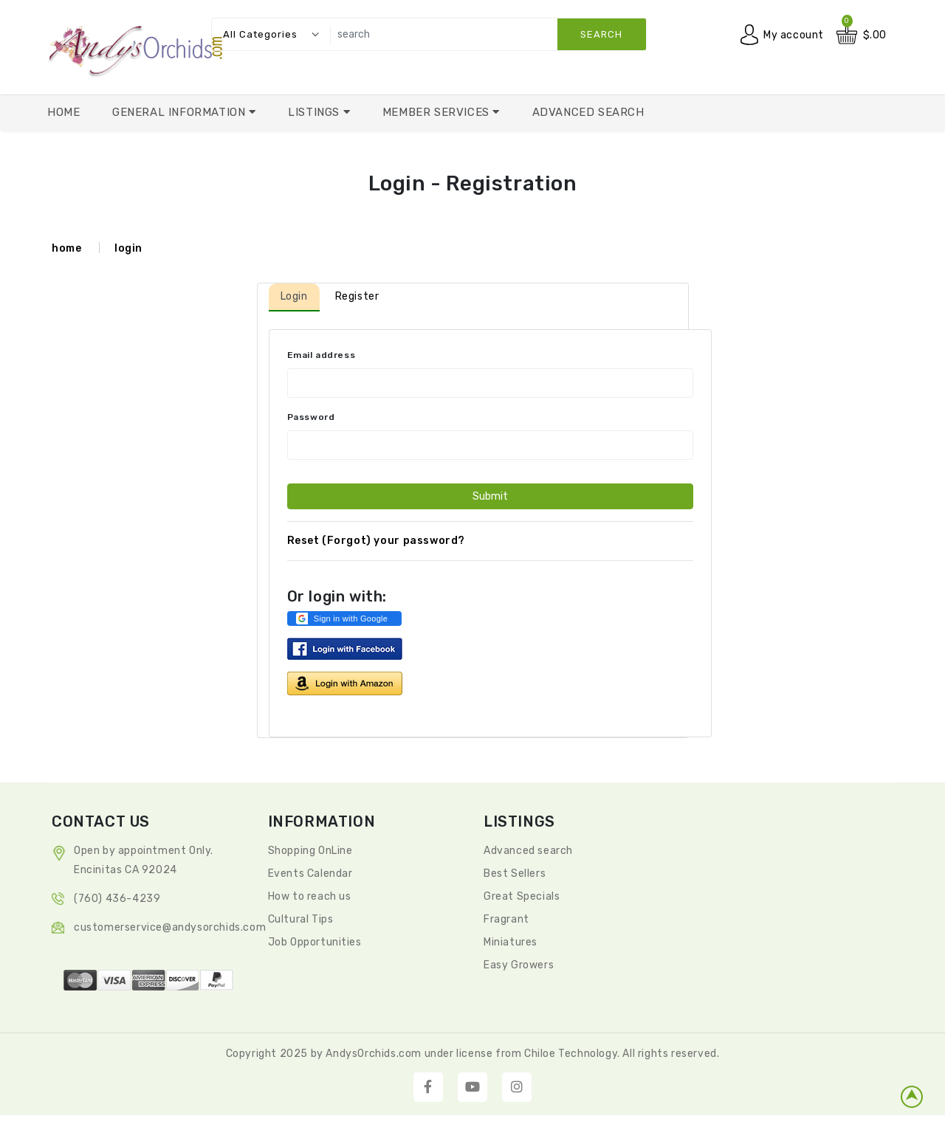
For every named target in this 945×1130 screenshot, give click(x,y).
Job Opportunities (315, 942)
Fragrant (506, 919)
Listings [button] (315, 112)
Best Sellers (515, 873)
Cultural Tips (301, 919)
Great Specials (522, 896)
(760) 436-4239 (117, 898)
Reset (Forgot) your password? (376, 540)
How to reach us (309, 896)
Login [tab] (294, 296)
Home (63, 112)
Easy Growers (519, 965)
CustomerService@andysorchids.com (170, 927)
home (66, 248)
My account (793, 35)
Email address (321, 355)
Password (311, 417)
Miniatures (510, 942)
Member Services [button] (437, 112)
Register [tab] (357, 296)
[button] (344, 618)
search (601, 34)
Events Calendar (310, 873)
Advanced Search (588, 112)
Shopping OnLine (310, 850)
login (128, 248)
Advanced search (528, 850)
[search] (484, 34)
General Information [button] (180, 112)
